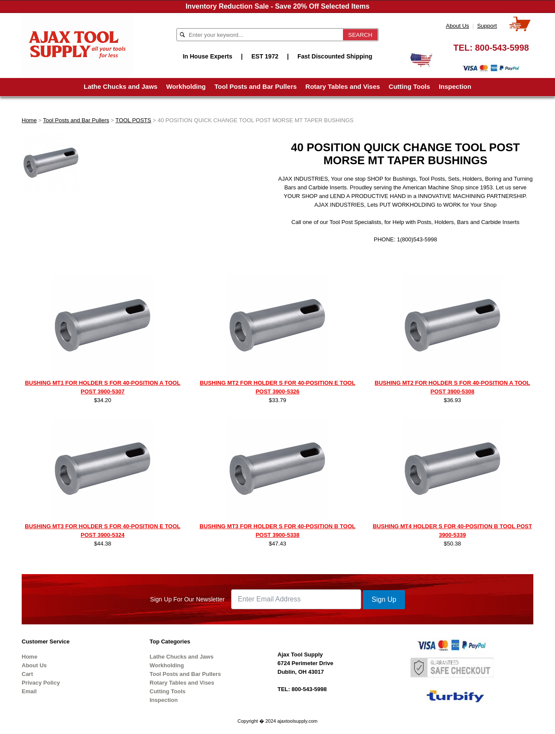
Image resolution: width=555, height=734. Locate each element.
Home (29, 120)
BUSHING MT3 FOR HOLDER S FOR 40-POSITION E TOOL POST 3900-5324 (102, 530)
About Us (457, 26)
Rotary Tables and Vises (342, 86)
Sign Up (384, 599)
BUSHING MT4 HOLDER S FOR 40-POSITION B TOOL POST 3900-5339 (452, 530)
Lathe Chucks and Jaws (120, 86)
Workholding (186, 86)
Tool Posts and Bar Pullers (256, 86)
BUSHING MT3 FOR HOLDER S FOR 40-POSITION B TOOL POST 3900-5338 (277, 530)
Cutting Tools (409, 86)
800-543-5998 (502, 47)
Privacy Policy (41, 682)
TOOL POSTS (133, 120)
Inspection (455, 86)
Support (487, 26)
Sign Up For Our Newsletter (187, 599)
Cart (27, 674)
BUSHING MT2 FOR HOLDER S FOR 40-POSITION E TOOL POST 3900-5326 (278, 387)
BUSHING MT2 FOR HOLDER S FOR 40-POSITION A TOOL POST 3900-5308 (452, 387)
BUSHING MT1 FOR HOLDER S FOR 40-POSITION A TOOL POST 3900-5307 (102, 387)
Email (29, 691)
